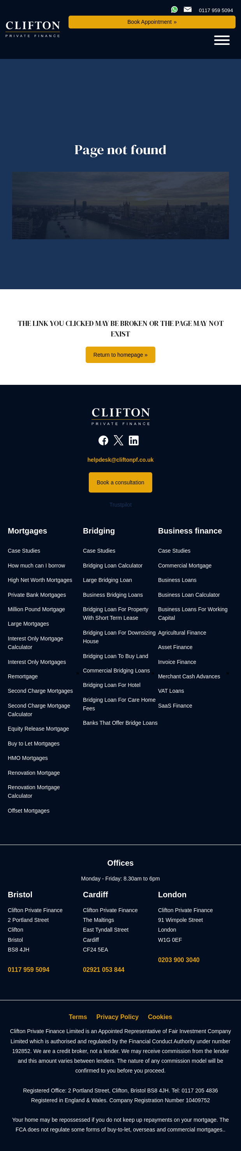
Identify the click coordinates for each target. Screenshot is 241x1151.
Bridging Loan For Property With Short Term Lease (115, 613)
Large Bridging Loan (107, 580)
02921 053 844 (104, 969)
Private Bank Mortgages (37, 595)
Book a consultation (120, 482)
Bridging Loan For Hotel (112, 685)
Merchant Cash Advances (189, 676)
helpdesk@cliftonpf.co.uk (120, 460)
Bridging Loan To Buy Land (115, 656)
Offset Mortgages (28, 811)
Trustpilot (120, 505)
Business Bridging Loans (113, 595)
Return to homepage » (120, 355)
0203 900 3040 (179, 960)
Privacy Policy (118, 1017)
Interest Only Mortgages (37, 662)
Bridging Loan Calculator (112, 565)
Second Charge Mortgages (40, 691)
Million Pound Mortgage (36, 609)
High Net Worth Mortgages (40, 580)
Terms (78, 1017)
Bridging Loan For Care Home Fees (119, 704)
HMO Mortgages (28, 758)
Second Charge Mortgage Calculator (39, 710)
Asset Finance (175, 647)
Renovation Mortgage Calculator (34, 791)
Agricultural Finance (182, 633)
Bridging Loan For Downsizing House (119, 637)
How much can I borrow (36, 565)
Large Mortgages (28, 624)
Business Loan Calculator (189, 595)
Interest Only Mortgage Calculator (35, 642)
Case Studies (24, 551)
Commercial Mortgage (185, 565)
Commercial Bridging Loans (116, 670)
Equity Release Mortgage (38, 729)
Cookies (160, 1017)
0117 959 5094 (28, 969)
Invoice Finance (177, 662)
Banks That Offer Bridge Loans (120, 723)
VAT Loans (171, 691)
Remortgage (23, 676)
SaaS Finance (175, 706)
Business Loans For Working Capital (193, 613)
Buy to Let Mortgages (34, 743)
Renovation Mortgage (34, 773)
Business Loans (177, 580)
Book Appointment (149, 22)
